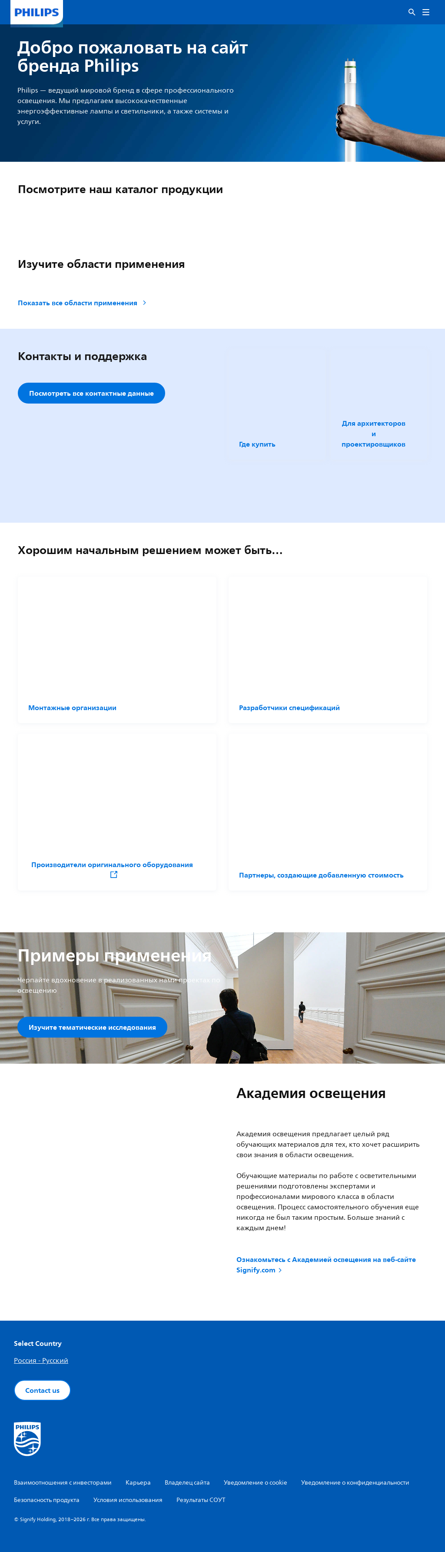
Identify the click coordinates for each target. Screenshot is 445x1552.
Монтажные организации (72, 707)
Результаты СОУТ (201, 1500)
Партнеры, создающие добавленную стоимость (321, 875)
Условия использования (128, 1500)
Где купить (257, 444)
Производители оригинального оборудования (112, 869)
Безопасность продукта (47, 1500)
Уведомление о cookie (255, 1483)
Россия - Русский (41, 1360)
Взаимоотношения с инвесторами (63, 1483)
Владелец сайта (187, 1483)
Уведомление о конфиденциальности (355, 1483)
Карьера (138, 1483)
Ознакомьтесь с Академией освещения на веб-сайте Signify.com (326, 1264)
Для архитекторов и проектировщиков (373, 433)
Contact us (42, 1390)
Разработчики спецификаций (289, 707)
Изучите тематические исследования (92, 1027)
